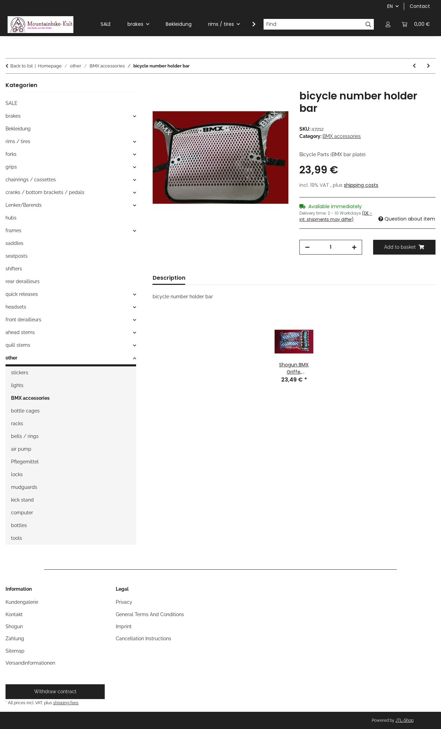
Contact (420, 6)
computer (22, 512)
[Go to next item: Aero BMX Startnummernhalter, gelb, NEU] (428, 65)
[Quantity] (331, 247)
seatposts (17, 256)
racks (17, 423)
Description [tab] (169, 278)
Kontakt (14, 614)
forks (11, 154)
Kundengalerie (22, 602)
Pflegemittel (25, 461)
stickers (19, 372)
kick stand (22, 500)
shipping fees (66, 702)
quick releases (22, 294)
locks (17, 474)
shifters (14, 268)
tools (16, 538)
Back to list (21, 65)
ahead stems (20, 332)
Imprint (124, 626)
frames (13, 230)
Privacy (124, 602)
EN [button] (390, 6)
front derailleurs (23, 319)
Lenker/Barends (24, 205)
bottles (19, 525)
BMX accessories (341, 136)
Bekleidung (18, 128)
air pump (21, 449)
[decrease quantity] (307, 247)
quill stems (18, 345)
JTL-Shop (404, 720)
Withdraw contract (55, 691)
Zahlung (15, 638)
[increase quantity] (354, 247)
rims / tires (18, 141)
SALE (12, 103)
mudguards (24, 487)
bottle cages (25, 411)
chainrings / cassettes (31, 179)
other (11, 358)
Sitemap (15, 651)
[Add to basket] (158, 86)
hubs (11, 218)
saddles (14, 243)
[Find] (313, 24)
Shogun (14, 626)
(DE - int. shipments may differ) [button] (335, 216)
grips (11, 167)
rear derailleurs (23, 281)
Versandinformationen (30, 663)
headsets (16, 307)
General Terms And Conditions (150, 614)
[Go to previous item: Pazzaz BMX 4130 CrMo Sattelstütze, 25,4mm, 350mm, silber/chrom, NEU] (414, 65)
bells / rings (25, 436)
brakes (13, 116)
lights (17, 385)
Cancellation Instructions (143, 638)
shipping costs (361, 185)
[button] (388, 24)
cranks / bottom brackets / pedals (45, 192)
